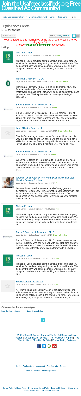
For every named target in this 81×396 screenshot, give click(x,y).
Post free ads (52, 366)
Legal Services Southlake (10, 311)
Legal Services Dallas (35, 311)
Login (18, 366)
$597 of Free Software (28, 335)
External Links (72, 388)
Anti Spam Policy (20, 388)
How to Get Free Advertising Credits (41, 371)
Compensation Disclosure (50, 390)
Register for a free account (34, 366)
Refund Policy (44, 388)
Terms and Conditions (31, 390)
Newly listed (62, 36)
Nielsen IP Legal (24, 52)
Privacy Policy (8, 388)
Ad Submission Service (35, 338)
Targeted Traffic (48, 335)
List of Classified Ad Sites (38, 340)
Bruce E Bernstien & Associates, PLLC (35, 104)
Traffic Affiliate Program (61, 338)
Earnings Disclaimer (58, 388)
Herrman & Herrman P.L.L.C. (30, 79)
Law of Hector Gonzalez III (29, 128)
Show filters (8, 35)
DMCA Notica (33, 388)
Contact (63, 366)
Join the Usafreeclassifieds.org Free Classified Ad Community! (40, 5)
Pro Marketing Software (64, 340)
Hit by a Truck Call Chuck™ (29, 281)
